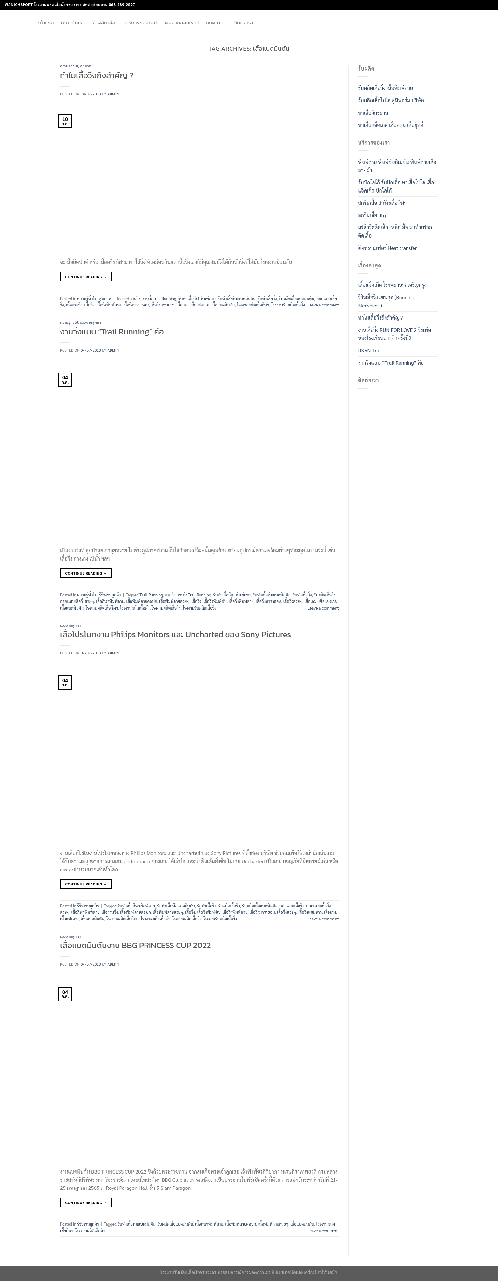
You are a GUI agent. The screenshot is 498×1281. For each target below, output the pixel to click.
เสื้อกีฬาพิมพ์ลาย (110, 601)
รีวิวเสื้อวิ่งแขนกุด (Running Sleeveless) (386, 301)
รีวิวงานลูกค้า (90, 322)
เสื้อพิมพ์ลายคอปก (141, 601)
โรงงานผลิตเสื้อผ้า (135, 607)
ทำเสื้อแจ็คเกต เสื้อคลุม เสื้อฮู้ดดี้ (390, 124)
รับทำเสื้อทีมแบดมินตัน (236, 298)
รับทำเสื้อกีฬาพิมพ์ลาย (197, 298)
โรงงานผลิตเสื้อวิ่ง (165, 607)
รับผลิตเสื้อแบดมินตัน (296, 298)
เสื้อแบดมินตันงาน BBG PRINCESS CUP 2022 (135, 945)
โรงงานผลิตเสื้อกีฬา (253, 304)
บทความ (216, 22)
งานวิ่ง (135, 298)
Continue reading (86, 277)
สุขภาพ (86, 66)
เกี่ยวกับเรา (73, 22)
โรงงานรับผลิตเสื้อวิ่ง (288, 304)
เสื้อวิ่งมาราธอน (136, 304)
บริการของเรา (141, 22)
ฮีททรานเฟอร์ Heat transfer (387, 247)
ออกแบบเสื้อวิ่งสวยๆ (77, 601)
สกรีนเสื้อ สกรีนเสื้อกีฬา (382, 202)
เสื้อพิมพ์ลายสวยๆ (174, 601)
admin (113, 94)
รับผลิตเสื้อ (105, 22)
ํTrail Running (151, 594)
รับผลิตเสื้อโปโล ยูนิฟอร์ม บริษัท (391, 100)
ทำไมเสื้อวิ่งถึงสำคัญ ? (96, 75)
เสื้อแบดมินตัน (223, 304)
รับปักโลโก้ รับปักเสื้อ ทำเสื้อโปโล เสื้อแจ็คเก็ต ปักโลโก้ (396, 186)
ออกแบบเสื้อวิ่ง (291, 905)
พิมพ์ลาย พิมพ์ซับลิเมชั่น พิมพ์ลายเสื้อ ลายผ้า (397, 166)
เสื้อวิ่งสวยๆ (293, 601)
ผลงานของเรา (182, 22)
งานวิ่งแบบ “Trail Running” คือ (112, 332)
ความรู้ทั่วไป (69, 66)
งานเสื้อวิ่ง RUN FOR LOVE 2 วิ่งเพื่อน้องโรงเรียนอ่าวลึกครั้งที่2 (394, 334)
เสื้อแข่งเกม (200, 304)
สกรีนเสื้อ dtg (372, 215)
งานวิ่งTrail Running (159, 298)
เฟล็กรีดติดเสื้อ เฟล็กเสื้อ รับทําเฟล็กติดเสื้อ (395, 231)
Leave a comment (323, 304)
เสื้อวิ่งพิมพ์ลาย (108, 304)
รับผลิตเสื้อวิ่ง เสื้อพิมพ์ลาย (385, 88)
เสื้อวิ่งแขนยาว (163, 304)
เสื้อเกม (182, 304)
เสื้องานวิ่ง (74, 304)
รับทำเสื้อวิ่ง (267, 298)
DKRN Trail (370, 350)
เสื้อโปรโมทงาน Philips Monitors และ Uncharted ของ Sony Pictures (175, 634)
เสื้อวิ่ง (89, 304)
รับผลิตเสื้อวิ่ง (325, 594)
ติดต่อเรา (243, 22)
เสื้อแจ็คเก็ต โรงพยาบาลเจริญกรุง (392, 284)
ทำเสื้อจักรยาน (373, 112)
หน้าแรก (45, 22)
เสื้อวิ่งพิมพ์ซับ (215, 601)
